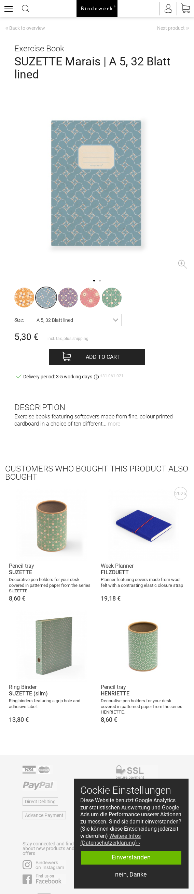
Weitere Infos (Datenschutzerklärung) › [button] (110, 839)
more (114, 423)
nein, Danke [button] (131, 874)
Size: (19, 319)
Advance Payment (44, 815)
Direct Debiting (40, 801)
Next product (173, 28)
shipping (80, 338)
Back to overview (25, 28)
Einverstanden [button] (131, 857)
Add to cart (103, 357)
